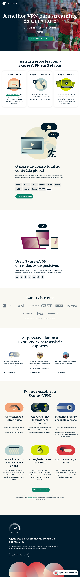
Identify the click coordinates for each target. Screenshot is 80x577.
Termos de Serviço (31, 500)
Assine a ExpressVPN (13, 96)
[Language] (76, 3)
